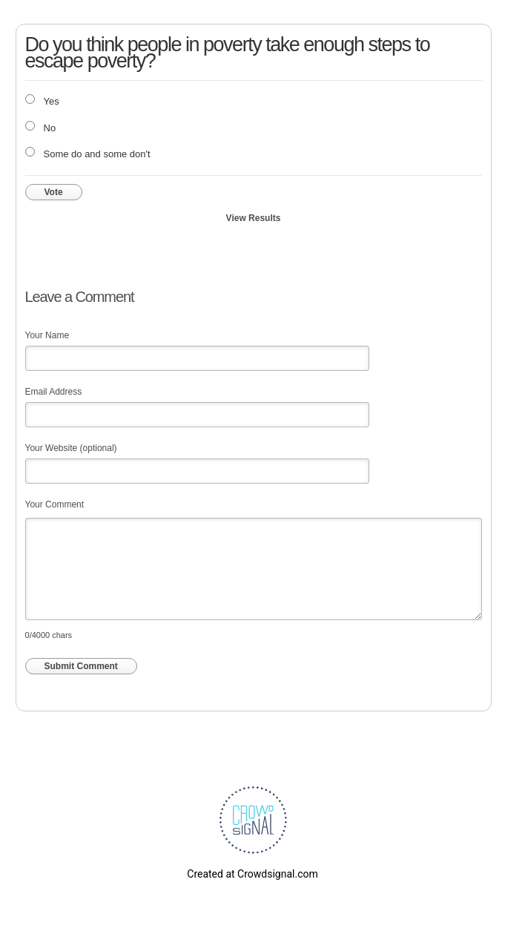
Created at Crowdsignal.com (252, 874)
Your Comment (55, 504)
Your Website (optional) (71, 448)
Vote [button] (53, 192)
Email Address (53, 391)
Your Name (47, 335)
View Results (253, 218)
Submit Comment (81, 666)
